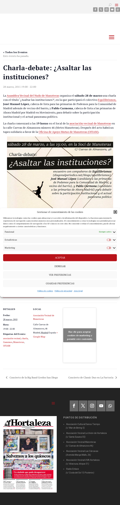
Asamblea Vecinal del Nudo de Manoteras (33, 95)
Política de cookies (45, 291)
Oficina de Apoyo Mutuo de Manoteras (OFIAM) (69, 132)
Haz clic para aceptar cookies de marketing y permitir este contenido (79, 335)
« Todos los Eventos (15, 52)
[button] (115, 212)
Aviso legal (78, 291)
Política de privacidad (63, 291)
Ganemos (7, 342)
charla (25, 338)
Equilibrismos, (107, 100)
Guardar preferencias (60, 283)
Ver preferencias (60, 274)
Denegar (60, 266)
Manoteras (18, 342)
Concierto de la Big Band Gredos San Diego (33, 377)
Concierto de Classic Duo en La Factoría (91, 377)
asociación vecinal (12, 338)
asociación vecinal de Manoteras (90, 123)
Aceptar (60, 257)
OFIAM (6, 345)
